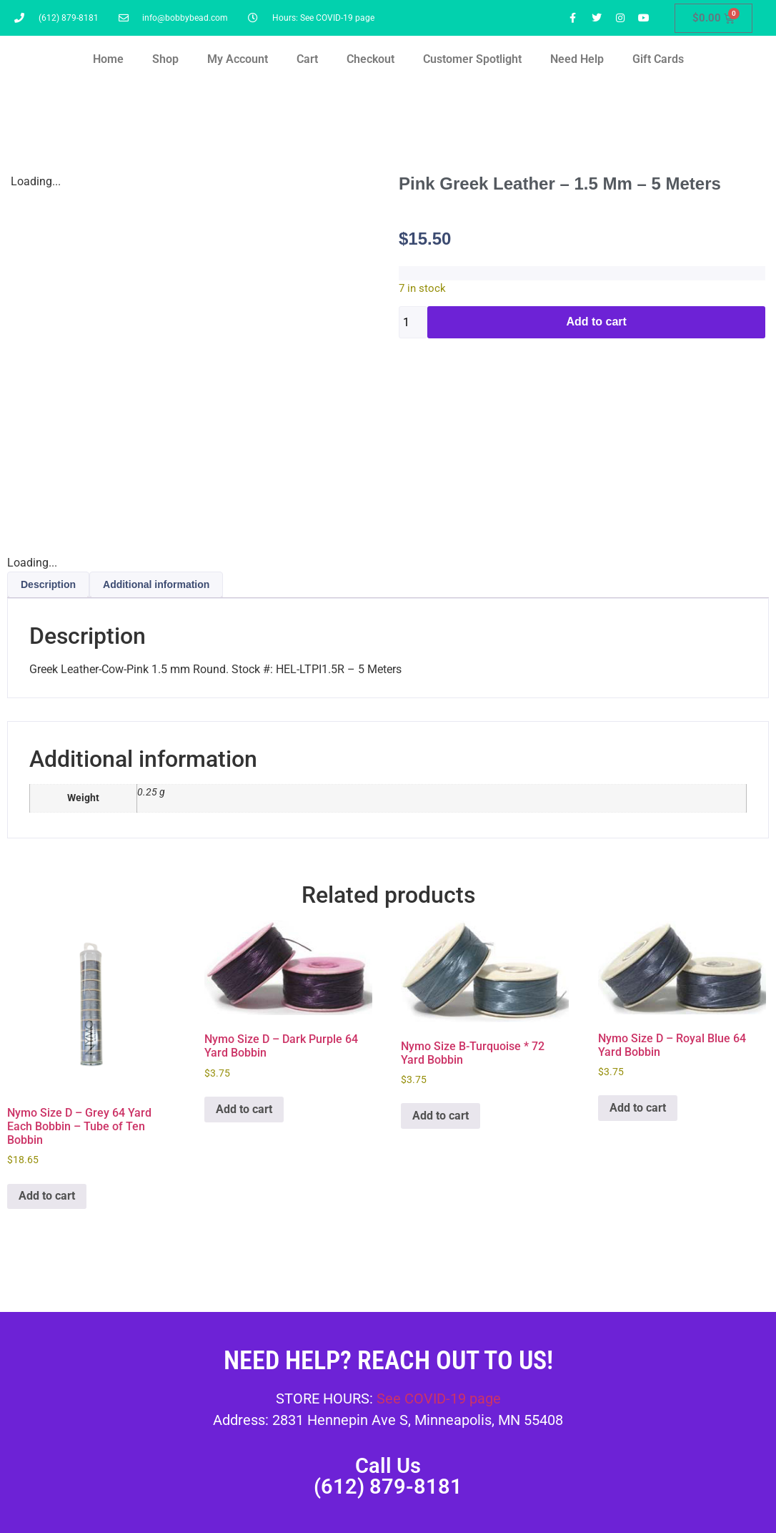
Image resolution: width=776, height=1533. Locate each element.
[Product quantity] (413, 322)
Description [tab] (48, 584)
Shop (165, 59)
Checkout (370, 59)
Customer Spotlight (472, 59)
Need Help (577, 59)
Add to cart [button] (47, 1196)
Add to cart (596, 321)
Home (108, 59)
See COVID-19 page (439, 1398)
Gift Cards (658, 59)
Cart (307, 59)
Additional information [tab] (156, 584)
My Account (237, 59)
